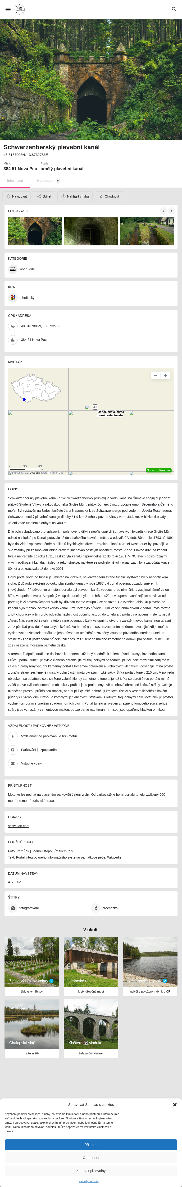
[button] (175, 1104)
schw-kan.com (18, 826)
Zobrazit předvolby (90, 1171)
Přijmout (90, 1144)
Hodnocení (48, 181)
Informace (15, 181)
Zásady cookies (88, 1181)
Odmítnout (91, 1158)
